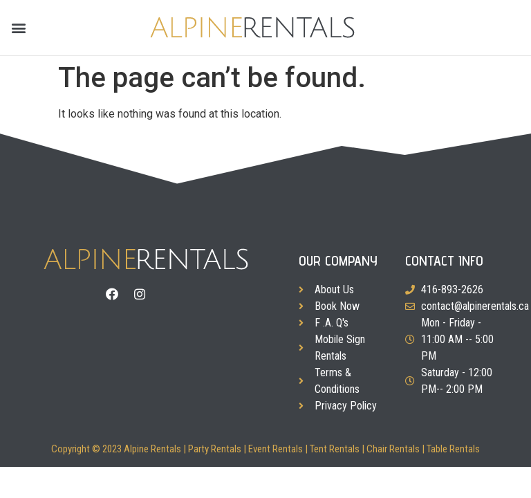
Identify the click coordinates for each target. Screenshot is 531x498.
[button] (18, 28)
